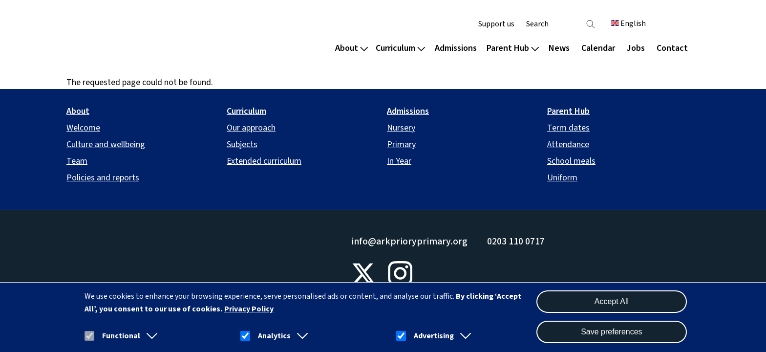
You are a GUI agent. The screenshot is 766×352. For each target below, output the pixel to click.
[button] (150, 336)
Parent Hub (513, 48)
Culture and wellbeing (105, 144)
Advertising (434, 335)
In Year (399, 161)
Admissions (456, 48)
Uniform (562, 178)
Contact (672, 48)
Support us (496, 24)
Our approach (251, 128)
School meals (571, 161)
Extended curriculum (264, 161)
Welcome (83, 128)
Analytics (274, 335)
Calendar (598, 48)
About (351, 48)
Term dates (568, 128)
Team (76, 161)
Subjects (242, 144)
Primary (401, 144)
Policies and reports (102, 178)
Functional (121, 335)
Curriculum (400, 48)
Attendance (568, 144)
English (628, 23)
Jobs (636, 48)
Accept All (612, 301)
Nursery (401, 128)
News (559, 48)
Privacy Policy (249, 309)
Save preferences (611, 332)
